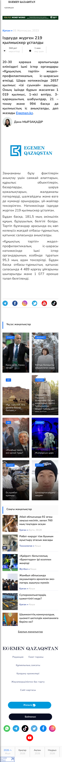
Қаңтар (22, 752)
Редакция (17, 657)
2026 (7, 752)
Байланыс (30, 716)
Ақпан (37, 752)
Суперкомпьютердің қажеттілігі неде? (32, 596)
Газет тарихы (35, 657)
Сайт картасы (28, 690)
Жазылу (29, 705)
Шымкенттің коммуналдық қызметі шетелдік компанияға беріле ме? (38, 618)
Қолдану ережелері (28, 673)
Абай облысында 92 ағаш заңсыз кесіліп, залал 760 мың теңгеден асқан (36, 520)
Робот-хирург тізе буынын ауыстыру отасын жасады (36, 538)
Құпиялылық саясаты (28, 665)
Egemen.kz (24, 113)
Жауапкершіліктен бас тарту (28, 681)
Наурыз (52, 752)
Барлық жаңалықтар (30, 631)
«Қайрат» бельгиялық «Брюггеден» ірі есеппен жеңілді (35, 559)
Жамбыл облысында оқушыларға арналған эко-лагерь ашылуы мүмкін (37, 579)
